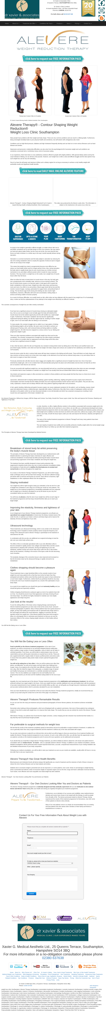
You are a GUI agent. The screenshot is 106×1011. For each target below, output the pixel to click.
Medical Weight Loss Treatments (11, 974)
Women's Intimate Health (80, 976)
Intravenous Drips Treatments (94, 974)
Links (57, 980)
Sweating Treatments (77, 974)
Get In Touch (95, 978)
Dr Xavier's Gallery (46, 972)
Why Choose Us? (27, 972)
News (68, 23)
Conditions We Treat (46, 23)
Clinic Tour (36, 972)
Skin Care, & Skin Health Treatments (84, 972)
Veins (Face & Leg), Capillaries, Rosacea (50, 976)
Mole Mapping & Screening (31, 974)
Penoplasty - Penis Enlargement (49, 974)
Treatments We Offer (29, 23)
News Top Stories (63, 978)
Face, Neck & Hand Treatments (63, 972)
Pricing (77, 23)
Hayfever (91, 976)
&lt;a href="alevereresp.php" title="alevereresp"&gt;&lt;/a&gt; (53, 865)
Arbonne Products (51, 978)
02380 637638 (53, 958)
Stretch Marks (67, 976)
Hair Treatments (65, 974)
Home (6, 23)
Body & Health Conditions (28, 976)
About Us (15, 23)
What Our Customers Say (83, 978)
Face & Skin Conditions (13, 976)
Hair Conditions (22, 978)
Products (59, 23)
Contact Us (87, 23)
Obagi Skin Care (40, 978)
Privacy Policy (51, 980)
